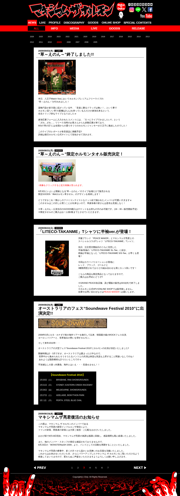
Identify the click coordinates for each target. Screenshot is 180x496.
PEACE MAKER (111, 292)
